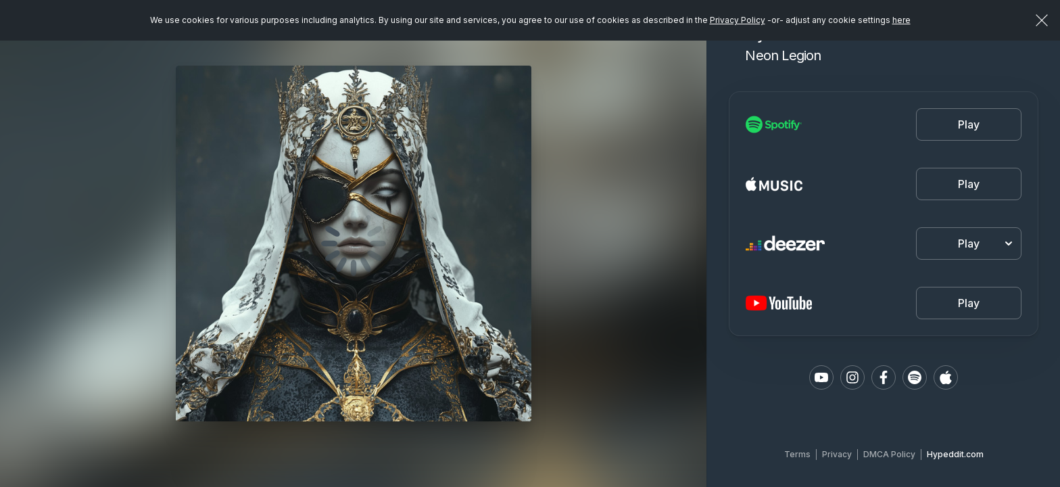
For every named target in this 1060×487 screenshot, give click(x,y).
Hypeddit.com (955, 454)
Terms (797, 454)
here (901, 20)
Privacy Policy (737, 20)
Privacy (837, 454)
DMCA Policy (889, 454)
